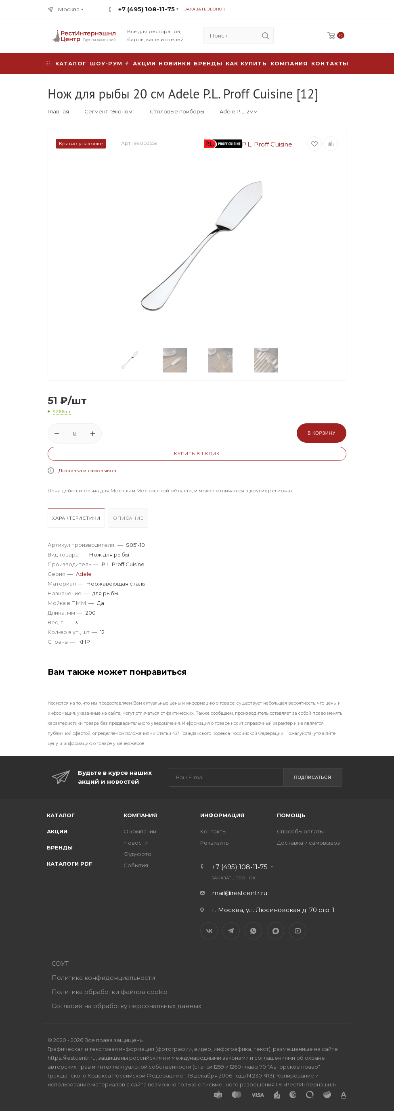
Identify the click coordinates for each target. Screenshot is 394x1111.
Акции (57, 831)
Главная (58, 111)
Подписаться (312, 777)
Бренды (208, 63)
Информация (222, 815)
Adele (84, 574)
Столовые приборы (177, 111)
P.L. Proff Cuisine (248, 144)
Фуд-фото (137, 854)
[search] (265, 35)
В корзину (321, 433)
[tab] (77, 520)
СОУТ (60, 963)
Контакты (330, 63)
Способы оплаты (300, 831)
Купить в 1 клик (197, 453)
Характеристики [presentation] (76, 518)
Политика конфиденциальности (103, 977)
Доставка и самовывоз (87, 470)
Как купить (246, 63)
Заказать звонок (204, 9)
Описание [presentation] (128, 518)
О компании (140, 831)
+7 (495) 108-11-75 (146, 9)
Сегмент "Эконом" (109, 111)
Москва (69, 9)
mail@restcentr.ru (239, 893)
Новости (136, 842)
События (136, 865)
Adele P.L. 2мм (239, 111)
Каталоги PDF (69, 863)
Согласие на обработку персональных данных (126, 1006)
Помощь (291, 815)
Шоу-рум (106, 63)
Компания (289, 63)
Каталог (61, 815)
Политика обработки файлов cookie (110, 992)
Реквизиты (215, 842)
